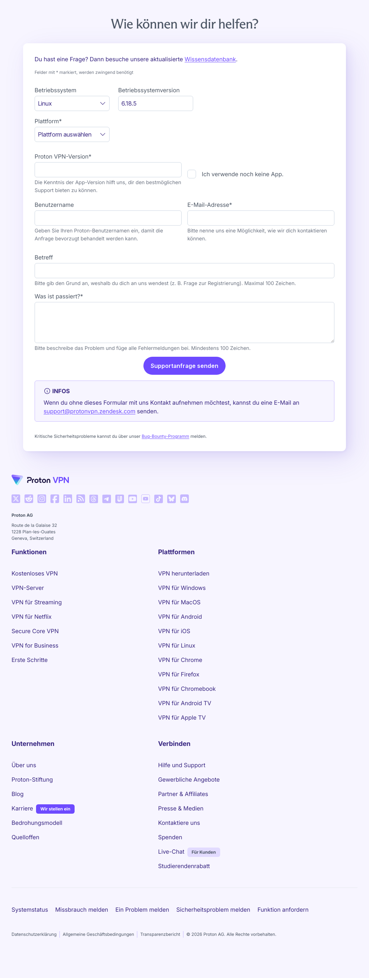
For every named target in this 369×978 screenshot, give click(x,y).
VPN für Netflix (32, 616)
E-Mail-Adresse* (209, 204)
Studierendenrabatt (184, 866)
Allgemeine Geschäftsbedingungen (98, 934)
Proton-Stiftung (32, 779)
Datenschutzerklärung (34, 934)
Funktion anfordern (282, 909)
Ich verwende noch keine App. (243, 174)
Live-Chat (171, 851)
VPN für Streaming (37, 602)
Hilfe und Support (181, 765)
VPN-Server (28, 587)
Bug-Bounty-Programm (165, 436)
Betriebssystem (55, 90)
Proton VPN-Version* (63, 156)
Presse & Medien (181, 808)
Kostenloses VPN (35, 573)
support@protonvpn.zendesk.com (89, 411)
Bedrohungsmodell (37, 822)
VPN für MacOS (179, 602)
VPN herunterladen (183, 573)
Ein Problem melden (142, 909)
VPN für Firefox (178, 674)
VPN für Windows (182, 587)
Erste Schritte (30, 659)
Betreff (44, 257)
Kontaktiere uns (179, 822)
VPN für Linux (176, 645)
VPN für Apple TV (182, 717)
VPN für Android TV (185, 703)
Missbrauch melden (81, 909)
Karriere (22, 808)
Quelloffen (25, 837)
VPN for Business (35, 645)
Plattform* (48, 121)
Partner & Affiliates (183, 793)
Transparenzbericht (160, 934)
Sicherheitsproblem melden (213, 909)
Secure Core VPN (35, 631)
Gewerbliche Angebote (189, 779)
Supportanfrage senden (184, 365)
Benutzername (54, 204)
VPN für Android (180, 616)
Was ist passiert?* (59, 296)
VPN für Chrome (180, 659)
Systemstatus (30, 909)
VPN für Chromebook (187, 688)
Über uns (24, 765)
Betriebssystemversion (149, 90)
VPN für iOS (174, 631)
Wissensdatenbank (210, 59)
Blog (17, 793)
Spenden (170, 837)
